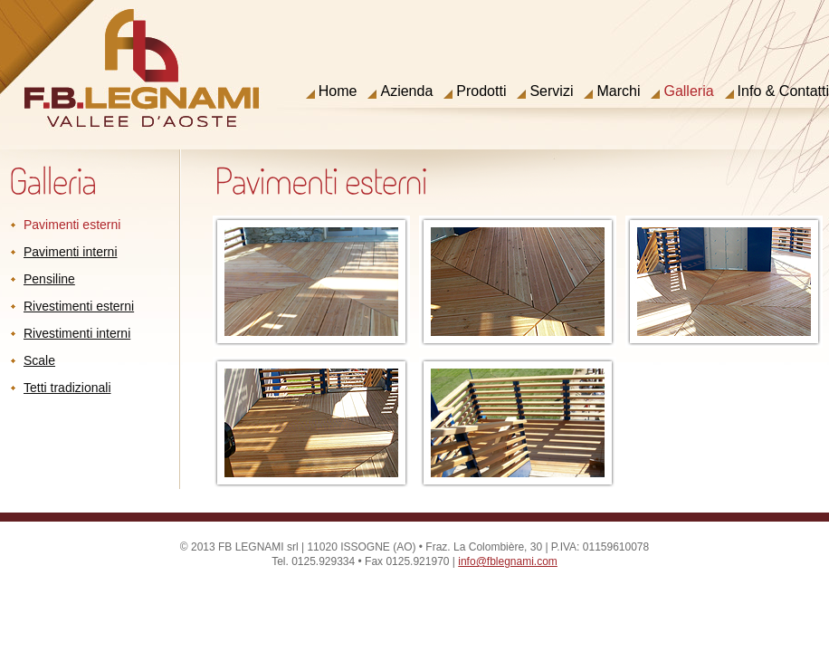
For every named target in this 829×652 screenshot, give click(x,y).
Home (338, 91)
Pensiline (49, 279)
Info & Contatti (783, 91)
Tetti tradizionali (67, 387)
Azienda (406, 91)
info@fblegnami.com (507, 561)
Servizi (551, 91)
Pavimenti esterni (72, 224)
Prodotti (481, 91)
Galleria (688, 91)
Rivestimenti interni (77, 333)
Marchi (618, 91)
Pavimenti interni (71, 251)
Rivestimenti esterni (79, 306)
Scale (39, 360)
